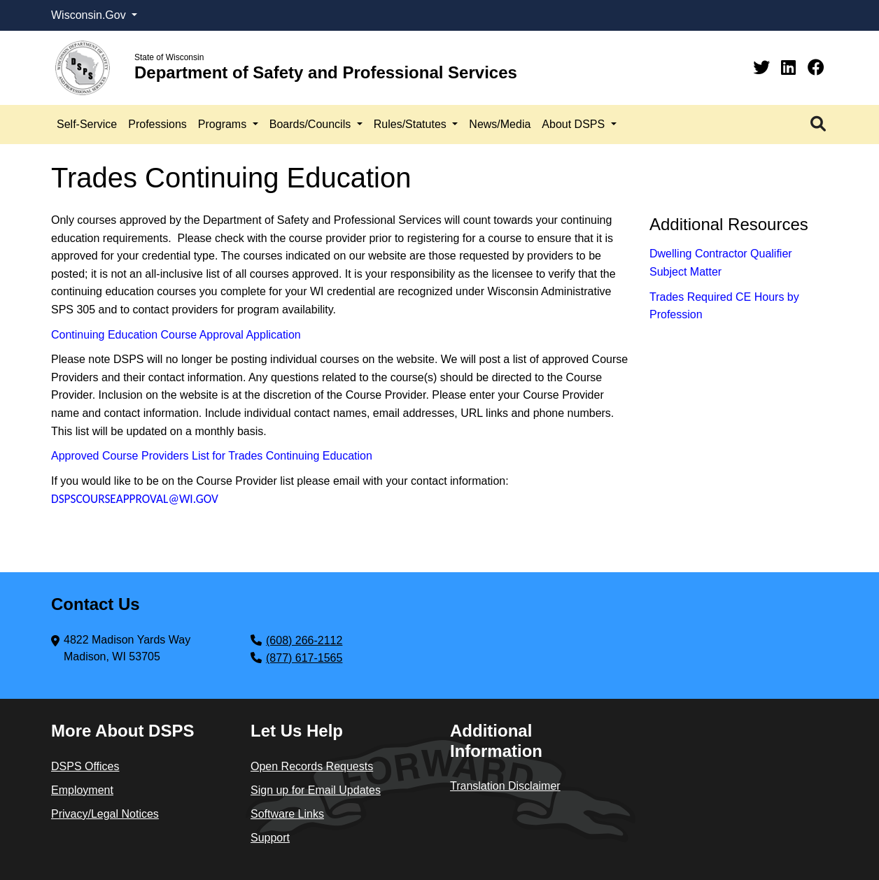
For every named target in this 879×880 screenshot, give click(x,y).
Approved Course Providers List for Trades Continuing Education (211, 456)
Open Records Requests (312, 766)
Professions (157, 124)
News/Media (499, 124)
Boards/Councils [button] (311, 124)
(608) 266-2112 (304, 640)
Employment (82, 790)
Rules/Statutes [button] (412, 124)
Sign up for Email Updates (316, 790)
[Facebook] (816, 67)
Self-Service (87, 124)
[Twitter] (764, 67)
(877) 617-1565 (304, 658)
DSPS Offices (85, 766)
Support (270, 838)
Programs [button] (224, 124)
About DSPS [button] (574, 124)
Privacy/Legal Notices (105, 814)
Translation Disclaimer (505, 786)
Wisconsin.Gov (90, 15)
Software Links (287, 814)
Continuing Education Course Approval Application (176, 335)
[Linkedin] (791, 67)
